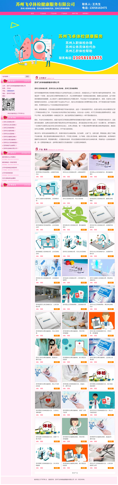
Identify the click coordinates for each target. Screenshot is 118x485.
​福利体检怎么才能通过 (9, 157)
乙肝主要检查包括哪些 (9, 178)
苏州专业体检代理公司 (10, 148)
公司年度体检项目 (7, 173)
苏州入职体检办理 (8, 122)
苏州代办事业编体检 (9, 139)
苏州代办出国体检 (8, 133)
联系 (56, 176)
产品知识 (64, 13)
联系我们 (85, 13)
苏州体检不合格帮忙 (9, 145)
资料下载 (75, 13)
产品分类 (54, 13)
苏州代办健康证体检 (9, 136)
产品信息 (43, 13)
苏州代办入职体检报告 (10, 142)
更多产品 (75, 473)
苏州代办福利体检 (8, 130)
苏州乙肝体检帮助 (8, 127)
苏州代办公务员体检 (9, 125)
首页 (32, 13)
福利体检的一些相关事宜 (9, 162)
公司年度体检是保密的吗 (9, 167)
